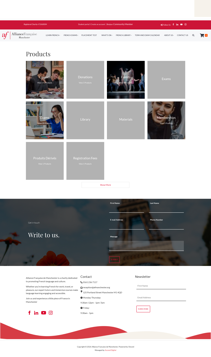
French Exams (70, 35)
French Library (123, 35)
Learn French (52, 35)
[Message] (146, 246)
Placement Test (89, 35)
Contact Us (182, 35)
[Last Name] (166, 209)
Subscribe (143, 309)
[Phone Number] (166, 226)
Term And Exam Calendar (147, 35)
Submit (114, 259)
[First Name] (126, 209)
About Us (168, 35)
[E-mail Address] (126, 226)
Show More (105, 184)
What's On (106, 35)
